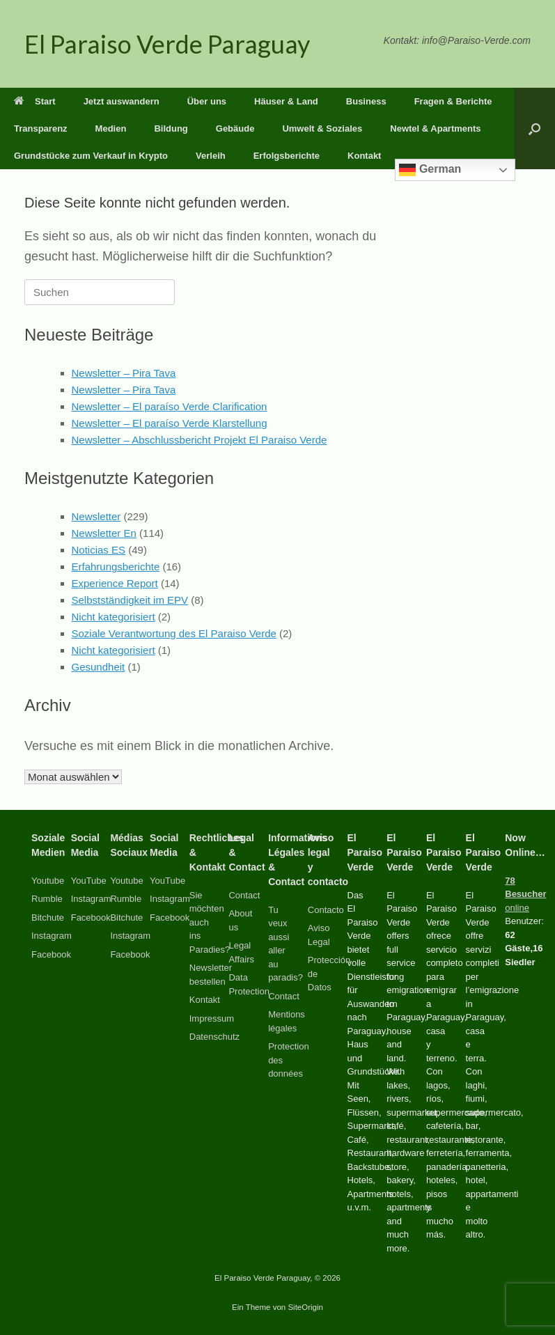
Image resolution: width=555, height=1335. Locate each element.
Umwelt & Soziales (322, 128)
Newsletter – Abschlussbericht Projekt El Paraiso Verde (199, 440)
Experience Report (115, 583)
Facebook (51, 954)
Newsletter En (104, 533)
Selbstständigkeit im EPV (130, 600)
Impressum (211, 1018)
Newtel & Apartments (435, 128)
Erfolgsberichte (286, 155)
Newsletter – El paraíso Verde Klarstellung (169, 423)
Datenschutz (214, 1036)
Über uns (206, 101)
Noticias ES (99, 550)
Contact (244, 895)
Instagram (51, 935)
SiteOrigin (305, 1307)
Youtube (47, 880)
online (525, 894)
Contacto (326, 910)
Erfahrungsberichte (116, 566)
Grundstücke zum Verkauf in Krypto (91, 155)
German (430, 170)
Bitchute (47, 917)
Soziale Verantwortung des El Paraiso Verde (174, 633)
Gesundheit (98, 667)
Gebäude (235, 128)
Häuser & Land (286, 101)
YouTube (89, 880)
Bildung (170, 128)
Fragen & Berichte (453, 101)
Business (366, 101)
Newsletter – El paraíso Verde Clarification (169, 406)
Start (35, 101)
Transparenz (41, 128)
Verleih (211, 155)
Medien (111, 128)
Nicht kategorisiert (113, 617)
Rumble (47, 898)
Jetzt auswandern (121, 101)
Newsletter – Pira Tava (124, 373)
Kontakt (364, 155)
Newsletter (96, 516)
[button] (534, 128)
